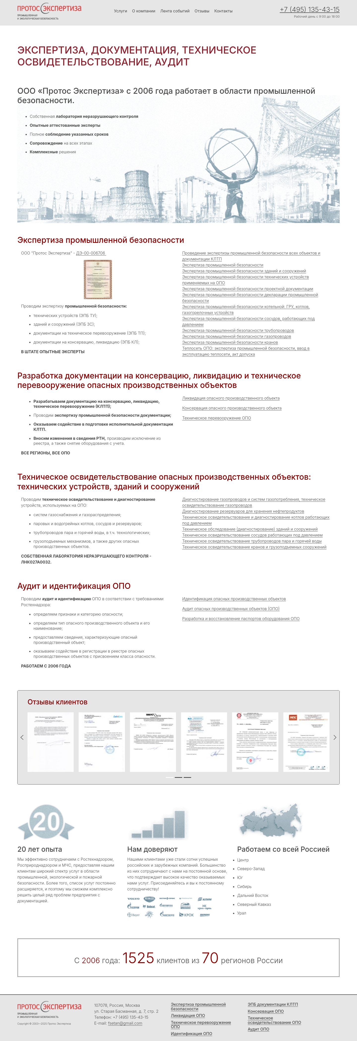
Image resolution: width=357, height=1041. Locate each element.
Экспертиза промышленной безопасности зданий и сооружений (244, 270)
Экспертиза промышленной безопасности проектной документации (247, 288)
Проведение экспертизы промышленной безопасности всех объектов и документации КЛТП (251, 256)
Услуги (120, 10)
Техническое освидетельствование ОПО (274, 1020)
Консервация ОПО (266, 1011)
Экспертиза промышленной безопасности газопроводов (236, 336)
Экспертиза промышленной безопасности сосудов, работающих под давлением (248, 321)
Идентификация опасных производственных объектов (234, 598)
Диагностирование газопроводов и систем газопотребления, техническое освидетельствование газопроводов (253, 502)
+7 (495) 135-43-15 (310, 9)
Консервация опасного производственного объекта (232, 408)
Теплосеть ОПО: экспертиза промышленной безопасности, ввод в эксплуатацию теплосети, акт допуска (246, 351)
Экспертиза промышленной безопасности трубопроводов (238, 330)
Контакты (223, 10)
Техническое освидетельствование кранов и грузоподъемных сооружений (254, 546)
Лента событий (174, 10)
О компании (143, 10)
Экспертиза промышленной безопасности (222, 264)
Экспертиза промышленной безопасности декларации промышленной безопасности (250, 297)
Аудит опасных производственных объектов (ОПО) (231, 608)
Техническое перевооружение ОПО (216, 417)
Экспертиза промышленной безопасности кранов (230, 342)
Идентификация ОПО (191, 1034)
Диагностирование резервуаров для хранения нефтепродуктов (243, 511)
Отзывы (202, 10)
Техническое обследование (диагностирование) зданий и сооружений (250, 529)
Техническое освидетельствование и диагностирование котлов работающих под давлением (255, 520)
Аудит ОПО (258, 1029)
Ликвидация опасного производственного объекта (231, 398)
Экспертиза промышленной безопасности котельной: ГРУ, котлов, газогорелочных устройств (246, 309)
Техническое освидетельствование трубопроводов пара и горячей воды (252, 540)
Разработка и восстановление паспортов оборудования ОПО (241, 618)
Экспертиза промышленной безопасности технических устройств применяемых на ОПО (245, 279)
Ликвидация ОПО (188, 1015)
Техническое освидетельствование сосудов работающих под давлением (252, 535)
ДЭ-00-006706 (91, 253)
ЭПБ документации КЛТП (273, 1004)
